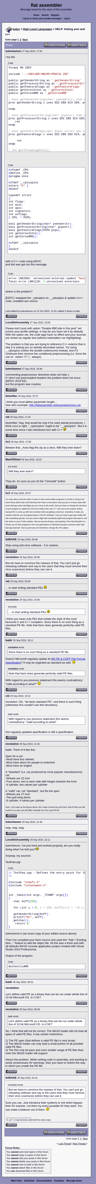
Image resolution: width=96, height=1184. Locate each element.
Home (36, 15)
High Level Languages (37, 29)
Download (29, 1181)
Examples (59, 1181)
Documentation (44, 1181)
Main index (16, 1181)
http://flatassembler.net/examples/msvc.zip (55, 405)
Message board (74, 1181)
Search (45, 15)
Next (25, 39)
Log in (67, 18)
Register (55, 15)
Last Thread (65, 1143)
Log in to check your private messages (42, 18)
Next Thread (79, 1143)
